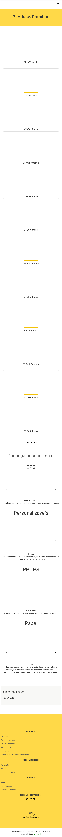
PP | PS (31, 570)
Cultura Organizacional (10, 744)
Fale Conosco (6, 786)
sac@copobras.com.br (31, 817)
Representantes (7, 782)
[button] (7, 489)
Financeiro (5, 751)
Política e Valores (8, 740)
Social (3, 769)
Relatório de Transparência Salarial (15, 755)
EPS (31, 467)
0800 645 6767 (31, 815)
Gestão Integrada (8, 772)
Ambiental (5, 765)
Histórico (4, 736)
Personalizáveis (31, 513)
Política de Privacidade (10, 747)
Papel (31, 623)
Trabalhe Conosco (8, 790)
